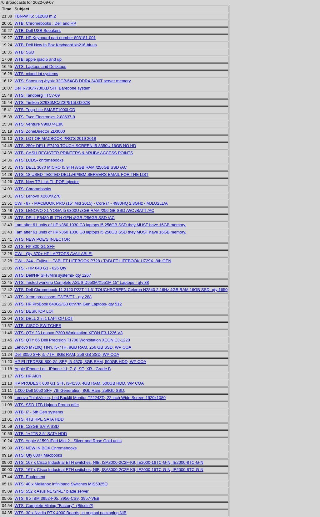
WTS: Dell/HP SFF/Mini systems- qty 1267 (53, 275)
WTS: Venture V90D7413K (39, 124)
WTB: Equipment (30, 476)
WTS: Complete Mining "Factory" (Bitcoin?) (54, 505)
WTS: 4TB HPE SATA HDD (39, 419)
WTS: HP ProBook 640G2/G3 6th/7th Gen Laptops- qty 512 (68, 304)
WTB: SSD (24, 52)
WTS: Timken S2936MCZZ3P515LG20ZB (52, 102)
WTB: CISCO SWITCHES (38, 325)
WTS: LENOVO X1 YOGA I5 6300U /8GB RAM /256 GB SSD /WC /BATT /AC (84, 210)
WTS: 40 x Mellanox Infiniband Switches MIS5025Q (61, 484)
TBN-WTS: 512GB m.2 (35, 16)
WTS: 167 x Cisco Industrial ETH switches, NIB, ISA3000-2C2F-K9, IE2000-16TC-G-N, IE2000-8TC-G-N (109, 462)
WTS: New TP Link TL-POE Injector (47, 181)
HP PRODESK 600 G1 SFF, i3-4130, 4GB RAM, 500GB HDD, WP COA (79, 383)
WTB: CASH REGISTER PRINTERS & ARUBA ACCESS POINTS (74, 153)
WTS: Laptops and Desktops (40, 66)
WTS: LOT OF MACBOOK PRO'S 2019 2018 (55, 138)
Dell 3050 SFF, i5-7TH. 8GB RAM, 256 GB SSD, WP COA (67, 354)
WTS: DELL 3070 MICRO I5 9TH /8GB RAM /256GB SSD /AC (71, 167)
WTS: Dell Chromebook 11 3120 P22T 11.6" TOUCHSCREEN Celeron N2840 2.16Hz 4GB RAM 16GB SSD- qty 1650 (121, 289)
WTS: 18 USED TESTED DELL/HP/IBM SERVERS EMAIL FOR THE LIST (82, 174)
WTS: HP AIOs (28, 376)
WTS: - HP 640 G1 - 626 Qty (40, 268)
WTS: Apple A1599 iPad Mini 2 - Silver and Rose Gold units (68, 440)
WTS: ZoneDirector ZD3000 (40, 131)
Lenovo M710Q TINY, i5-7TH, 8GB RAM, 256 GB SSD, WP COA (73, 347)
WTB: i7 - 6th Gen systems (39, 412)
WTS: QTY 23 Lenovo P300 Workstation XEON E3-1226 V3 (69, 332)
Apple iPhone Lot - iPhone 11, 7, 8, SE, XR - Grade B (63, 368)
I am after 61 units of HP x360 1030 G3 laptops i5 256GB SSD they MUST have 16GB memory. (100, 225)
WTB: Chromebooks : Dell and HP (45, 23)
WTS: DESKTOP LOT (34, 311)
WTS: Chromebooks (33, 189)
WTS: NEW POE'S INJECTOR (42, 239)
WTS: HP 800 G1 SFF (35, 246)
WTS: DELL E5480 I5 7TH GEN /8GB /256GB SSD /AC (65, 217)
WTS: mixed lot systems (36, 73)
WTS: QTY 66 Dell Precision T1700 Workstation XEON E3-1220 (72, 340)
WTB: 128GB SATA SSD (37, 426)
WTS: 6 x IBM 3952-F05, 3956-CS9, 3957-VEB (57, 498)
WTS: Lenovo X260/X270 (38, 196)
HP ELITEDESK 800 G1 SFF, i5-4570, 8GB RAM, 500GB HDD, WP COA (80, 361)
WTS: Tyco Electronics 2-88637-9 (45, 117)
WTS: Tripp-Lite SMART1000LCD (45, 109)
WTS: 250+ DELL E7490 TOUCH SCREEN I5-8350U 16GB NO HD (75, 145)
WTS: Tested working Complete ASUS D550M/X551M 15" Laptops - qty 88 (82, 282)
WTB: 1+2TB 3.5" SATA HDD (41, 433)
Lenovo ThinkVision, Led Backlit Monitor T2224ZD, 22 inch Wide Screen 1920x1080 (90, 397)
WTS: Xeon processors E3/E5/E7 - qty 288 (53, 296)
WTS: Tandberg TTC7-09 (37, 95)
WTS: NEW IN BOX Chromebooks (46, 448)
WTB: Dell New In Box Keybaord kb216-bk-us (56, 45)
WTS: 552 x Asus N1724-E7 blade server (52, 491)
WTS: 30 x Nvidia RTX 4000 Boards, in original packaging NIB (71, 512)
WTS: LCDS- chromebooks (39, 160)
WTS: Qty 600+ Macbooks (38, 455)
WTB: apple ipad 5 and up (38, 59)
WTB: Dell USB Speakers (38, 30)
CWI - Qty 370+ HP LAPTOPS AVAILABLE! (53, 253)
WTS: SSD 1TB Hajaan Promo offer (47, 404)
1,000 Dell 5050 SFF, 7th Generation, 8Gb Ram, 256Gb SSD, (70, 390)
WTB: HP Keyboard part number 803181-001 (55, 37)
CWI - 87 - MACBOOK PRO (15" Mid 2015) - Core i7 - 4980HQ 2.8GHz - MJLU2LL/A (91, 203)
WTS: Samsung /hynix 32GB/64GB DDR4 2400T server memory (73, 81)
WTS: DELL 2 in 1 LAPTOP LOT (44, 318)
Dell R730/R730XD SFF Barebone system (53, 88)
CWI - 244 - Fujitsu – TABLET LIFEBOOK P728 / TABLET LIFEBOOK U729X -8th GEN (93, 260)
